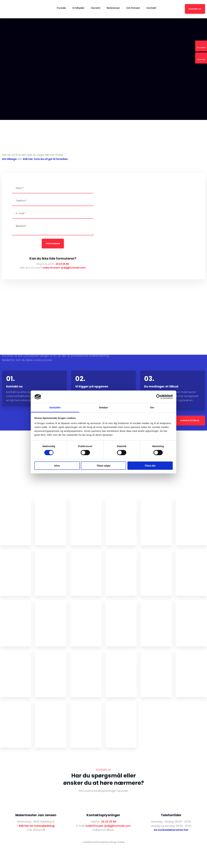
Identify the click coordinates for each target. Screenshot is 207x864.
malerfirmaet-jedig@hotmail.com (64, 267)
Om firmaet (133, 8)
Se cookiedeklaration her (171, 830)
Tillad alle (149, 465)
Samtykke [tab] (55, 407)
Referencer (113, 8)
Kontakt (151, 8)
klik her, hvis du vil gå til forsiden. (45, 159)
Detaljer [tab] (103, 407)
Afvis (57, 465)
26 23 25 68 (62, 264)
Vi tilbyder (78, 8)
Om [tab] (152, 407)
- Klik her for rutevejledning (35, 826)
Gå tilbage (9, 159)
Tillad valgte (103, 465)
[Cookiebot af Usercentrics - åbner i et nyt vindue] (158, 396)
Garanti (95, 8)
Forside (61, 8)
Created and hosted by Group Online (104, 842)
